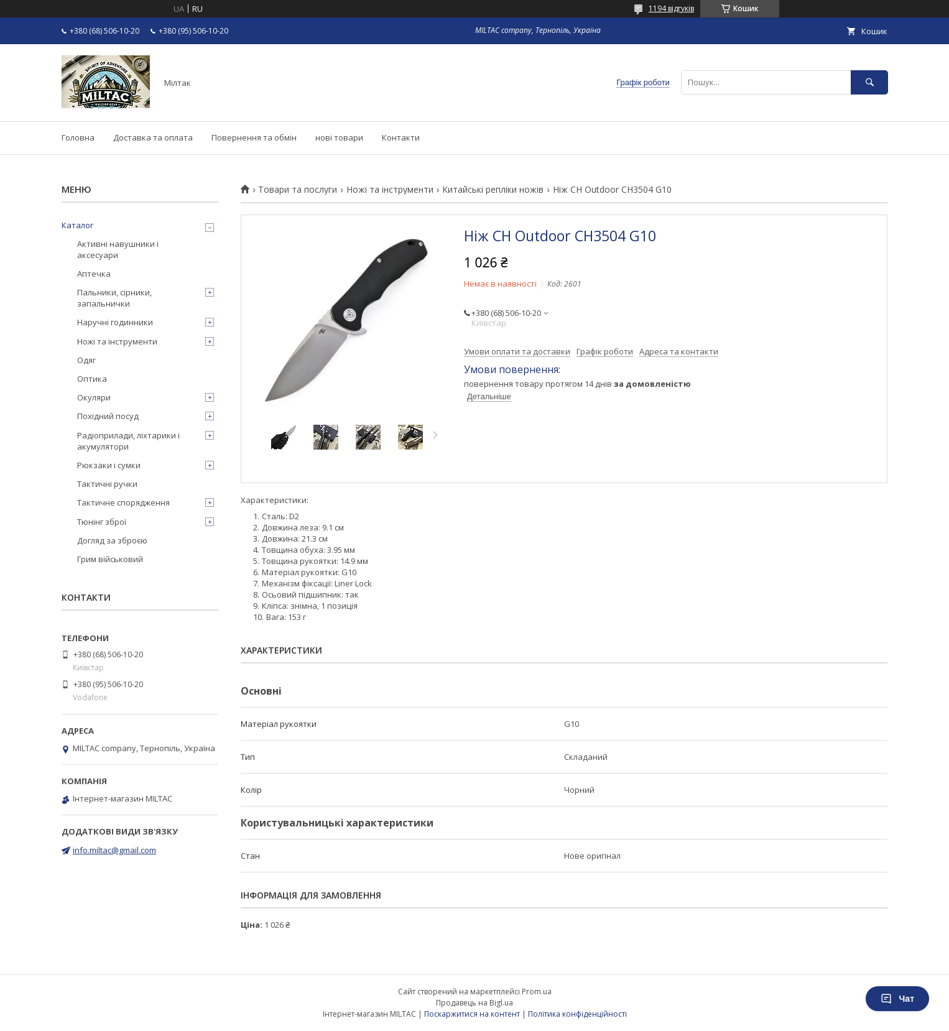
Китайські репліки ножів (493, 190)
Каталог (77, 225)
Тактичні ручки (107, 483)
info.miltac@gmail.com (114, 850)
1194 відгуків (671, 8)
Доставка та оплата (153, 137)
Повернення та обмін (254, 137)
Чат (897, 998)
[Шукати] (869, 82)
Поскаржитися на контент (472, 1014)
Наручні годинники (115, 322)
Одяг (86, 360)
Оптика (92, 378)
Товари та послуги (297, 190)
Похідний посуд (108, 416)
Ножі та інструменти (389, 190)
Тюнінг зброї (101, 521)
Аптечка (94, 273)
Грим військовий (110, 559)
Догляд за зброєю (112, 540)
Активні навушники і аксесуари (118, 249)
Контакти (401, 137)
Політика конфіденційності (577, 1014)
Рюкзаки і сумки (109, 465)
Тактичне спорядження (123, 502)
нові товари (339, 137)
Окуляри (94, 397)
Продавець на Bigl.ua (474, 1002)
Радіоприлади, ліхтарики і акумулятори (128, 441)
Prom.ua (537, 991)
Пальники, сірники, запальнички (114, 298)
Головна (78, 137)
